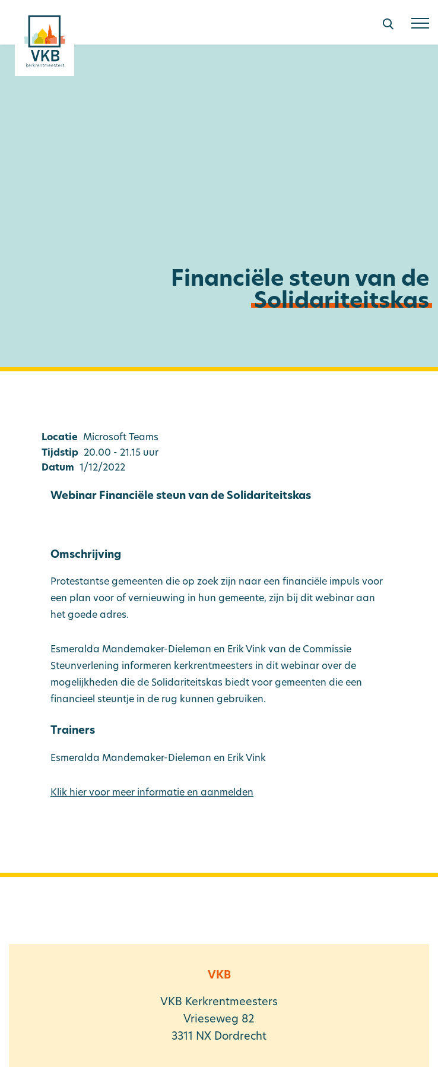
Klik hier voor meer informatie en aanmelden (151, 793)
